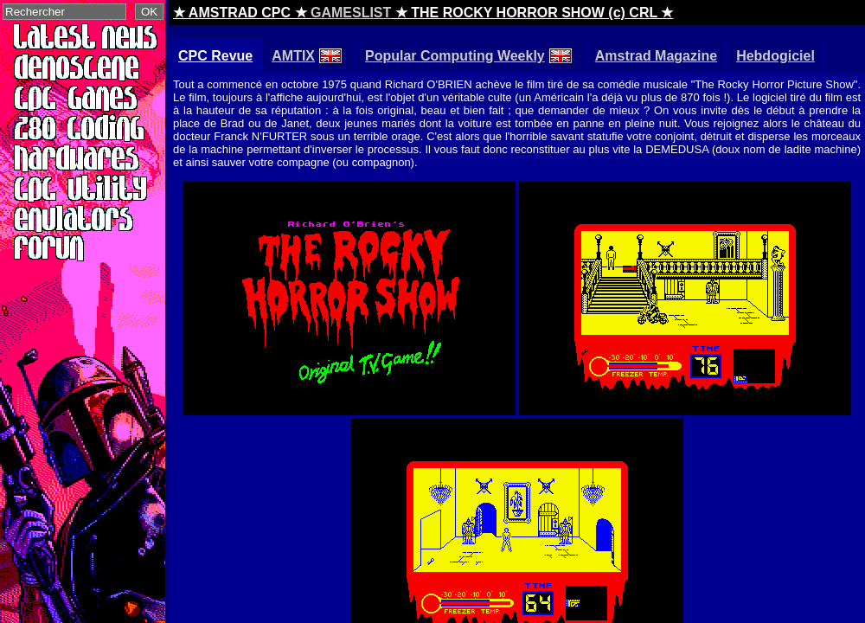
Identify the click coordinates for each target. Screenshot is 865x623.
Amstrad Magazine (656, 55)
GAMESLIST (351, 12)
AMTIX (307, 55)
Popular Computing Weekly (468, 55)
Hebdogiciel (775, 55)
